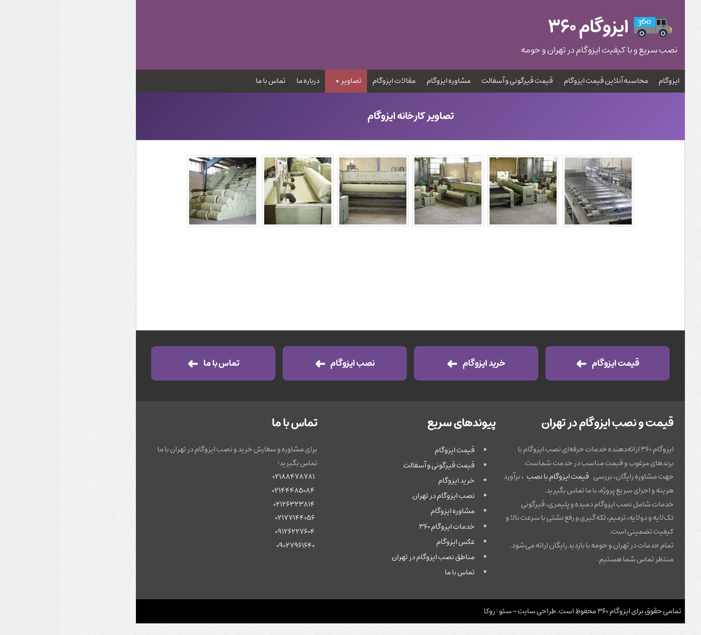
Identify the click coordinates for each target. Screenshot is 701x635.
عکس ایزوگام (395, 542)
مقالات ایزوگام (334, 81)
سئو (445, 611)
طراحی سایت (477, 611)
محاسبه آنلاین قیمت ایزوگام (546, 81)
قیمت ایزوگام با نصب (498, 476)
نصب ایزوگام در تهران (383, 496)
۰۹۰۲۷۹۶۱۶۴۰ (235, 545)
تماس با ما (211, 81)
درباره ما (248, 81)
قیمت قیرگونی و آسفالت (457, 81)
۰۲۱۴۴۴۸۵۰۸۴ (233, 490)
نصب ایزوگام (292, 363)
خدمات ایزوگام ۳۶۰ (387, 527)
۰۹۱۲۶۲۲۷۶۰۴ (235, 531)
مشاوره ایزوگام (389, 81)
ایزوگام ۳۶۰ (553, 611)
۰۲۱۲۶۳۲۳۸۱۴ (234, 504)
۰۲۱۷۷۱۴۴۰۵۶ (235, 518)
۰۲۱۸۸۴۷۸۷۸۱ (233, 476)
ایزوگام (609, 81)
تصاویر (287, 81)
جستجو (95, 35)
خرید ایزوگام (424, 363)
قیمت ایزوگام (555, 363)
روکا (429, 611)
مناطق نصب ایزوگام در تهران (373, 557)
